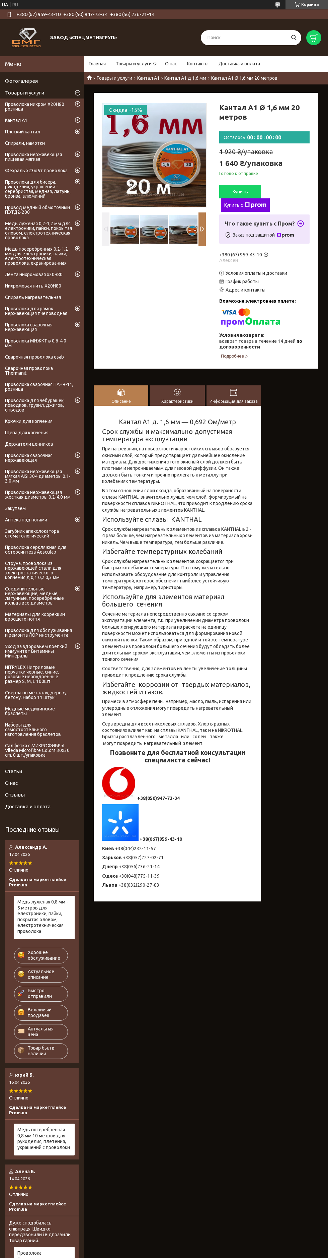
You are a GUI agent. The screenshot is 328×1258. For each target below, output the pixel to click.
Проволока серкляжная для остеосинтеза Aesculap (35, 550)
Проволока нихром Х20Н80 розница (34, 107)
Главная (97, 63)
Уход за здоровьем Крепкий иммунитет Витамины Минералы (36, 651)
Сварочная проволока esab (34, 357)
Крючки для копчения (29, 421)
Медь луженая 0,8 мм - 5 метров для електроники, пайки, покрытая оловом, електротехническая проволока (42, 916)
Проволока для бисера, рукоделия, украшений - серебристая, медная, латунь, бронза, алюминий (38, 189)
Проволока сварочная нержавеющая (29, 327)
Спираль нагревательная (33, 297)
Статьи (13, 771)
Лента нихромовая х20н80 (34, 274)
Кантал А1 (148, 78)
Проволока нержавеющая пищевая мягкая (33, 157)
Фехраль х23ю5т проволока (36, 170)
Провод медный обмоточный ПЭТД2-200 (37, 210)
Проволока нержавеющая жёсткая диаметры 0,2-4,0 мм (38, 495)
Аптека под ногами (26, 519)
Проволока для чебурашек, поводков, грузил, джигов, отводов (35, 405)
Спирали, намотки (25, 143)
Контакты (198, 63)
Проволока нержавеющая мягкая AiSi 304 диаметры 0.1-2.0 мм (38, 476)
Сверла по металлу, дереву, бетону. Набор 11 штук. (36, 695)
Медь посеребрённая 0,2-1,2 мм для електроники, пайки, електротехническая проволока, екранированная (36, 256)
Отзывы (15, 795)
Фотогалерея (21, 81)
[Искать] (293, 37)
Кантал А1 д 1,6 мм (185, 78)
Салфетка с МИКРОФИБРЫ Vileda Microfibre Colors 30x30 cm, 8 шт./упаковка (37, 750)
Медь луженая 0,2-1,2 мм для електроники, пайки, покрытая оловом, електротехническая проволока (38, 230)
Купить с (245, 205)
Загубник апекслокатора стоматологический (32, 533)
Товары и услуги (134, 63)
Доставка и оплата (239, 63)
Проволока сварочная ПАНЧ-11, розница (39, 387)
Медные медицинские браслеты (30, 711)
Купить (240, 191)
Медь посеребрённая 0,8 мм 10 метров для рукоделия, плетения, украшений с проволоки (43, 1138)
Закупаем (15, 508)
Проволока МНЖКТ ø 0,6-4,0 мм (35, 343)
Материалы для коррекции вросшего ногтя (35, 617)
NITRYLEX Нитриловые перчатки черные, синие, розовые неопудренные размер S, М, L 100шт (32, 674)
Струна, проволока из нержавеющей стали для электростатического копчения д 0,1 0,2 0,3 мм (33, 570)
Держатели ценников (29, 444)
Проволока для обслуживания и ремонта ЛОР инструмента (38, 633)
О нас (171, 63)
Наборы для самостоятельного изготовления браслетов (33, 729)
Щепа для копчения (27, 432)
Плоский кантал (22, 131)
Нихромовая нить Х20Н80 (33, 286)
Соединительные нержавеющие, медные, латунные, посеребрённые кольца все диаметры (34, 596)
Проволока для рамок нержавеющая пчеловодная (36, 311)
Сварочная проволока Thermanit (29, 371)
